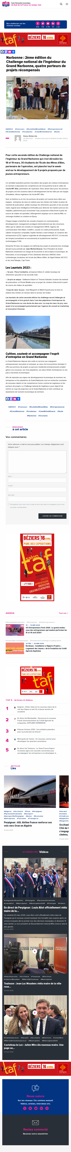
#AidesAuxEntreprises (15, 622)
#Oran (27, 811)
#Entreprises (9, 818)
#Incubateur (27, 132)
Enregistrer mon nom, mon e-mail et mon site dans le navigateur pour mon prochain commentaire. (37, 506)
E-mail (10, 486)
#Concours (19, 129)
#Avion (29, 816)
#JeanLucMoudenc (12, 979)
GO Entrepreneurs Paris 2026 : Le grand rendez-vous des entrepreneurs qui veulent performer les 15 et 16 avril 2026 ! (46, 630)
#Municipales (21, 903)
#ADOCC (9, 129)
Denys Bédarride (30, 136)
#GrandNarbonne (13, 132)
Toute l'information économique (26, 4)
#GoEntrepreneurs (47, 622)
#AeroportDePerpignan (14, 816)
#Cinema (63, 814)
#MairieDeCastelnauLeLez (15, 1041)
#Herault (63, 811)
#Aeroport (28, 814)
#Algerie (7, 811)
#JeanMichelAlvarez (43, 132)
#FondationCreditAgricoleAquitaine (45, 640)
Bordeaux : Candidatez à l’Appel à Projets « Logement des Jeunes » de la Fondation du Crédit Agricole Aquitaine (46, 648)
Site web (11, 495)
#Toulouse (35, 976)
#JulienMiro (58, 1038)
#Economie (38, 816)
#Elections (46, 976)
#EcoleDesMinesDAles (36, 129)
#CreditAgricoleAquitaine (17, 640)
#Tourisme (21, 818)
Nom (10, 476)
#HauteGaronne (10, 976)
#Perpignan (37, 811)
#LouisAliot (9, 903)
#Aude (57, 132)
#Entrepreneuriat (55, 129)
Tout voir (64, 613)
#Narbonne (31, 416)
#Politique (51, 903)
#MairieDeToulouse (30, 979)
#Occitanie (43, 416)
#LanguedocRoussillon (13, 900)
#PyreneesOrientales (13, 814)
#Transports (33, 818)
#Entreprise (32, 622)
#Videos (61, 903)
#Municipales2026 (37, 903)
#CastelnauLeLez (11, 1038)
